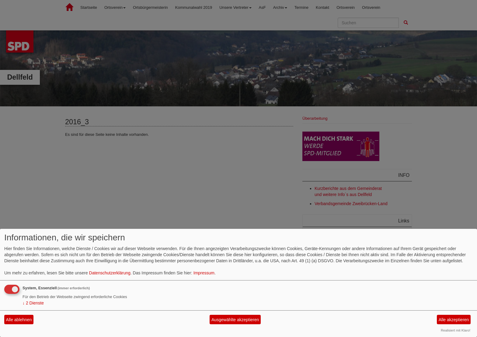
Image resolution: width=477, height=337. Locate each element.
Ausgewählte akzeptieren (235, 319)
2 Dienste (33, 303)
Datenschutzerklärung (110, 272)
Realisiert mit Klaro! (455, 330)
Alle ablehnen (19, 319)
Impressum (203, 272)
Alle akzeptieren (454, 319)
